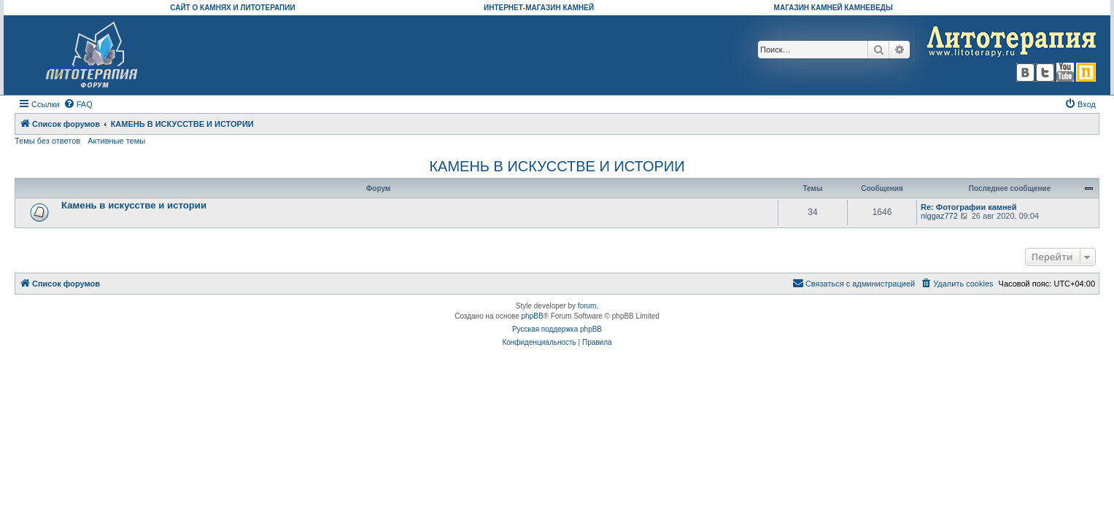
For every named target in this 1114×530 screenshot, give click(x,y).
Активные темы (116, 140)
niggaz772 (939, 215)
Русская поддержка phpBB (557, 329)
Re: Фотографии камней (968, 207)
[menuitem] (78, 104)
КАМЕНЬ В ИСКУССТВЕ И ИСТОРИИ (556, 166)
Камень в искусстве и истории (133, 205)
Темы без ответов (47, 140)
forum (587, 306)
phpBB (533, 316)
